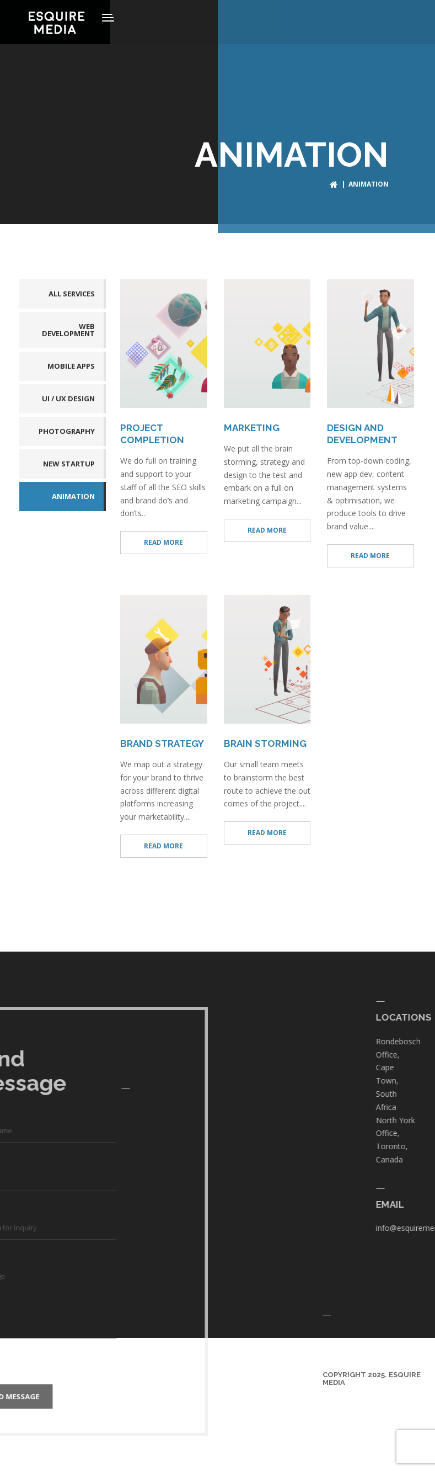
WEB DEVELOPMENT (68, 326)
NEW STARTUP (69, 460)
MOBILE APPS (71, 363)
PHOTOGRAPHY (67, 428)
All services (72, 290)
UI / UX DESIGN (68, 395)
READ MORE (163, 539)
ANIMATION (73, 493)
